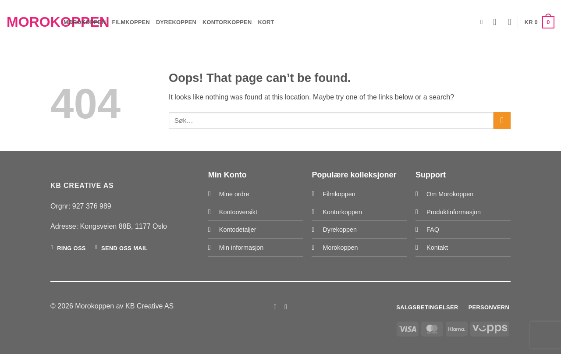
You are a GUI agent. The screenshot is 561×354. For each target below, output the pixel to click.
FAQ (432, 229)
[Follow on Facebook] (275, 307)
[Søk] (483, 22)
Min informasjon (241, 247)
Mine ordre (234, 194)
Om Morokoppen (449, 194)
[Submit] (502, 120)
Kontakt (437, 247)
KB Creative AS (149, 306)
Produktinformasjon (453, 212)
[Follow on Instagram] (285, 307)
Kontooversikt (238, 212)
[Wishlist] (509, 22)
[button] (497, 22)
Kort (266, 22)
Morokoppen (28, 22)
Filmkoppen (130, 22)
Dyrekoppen (176, 22)
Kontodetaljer (237, 229)
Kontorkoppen (227, 22)
